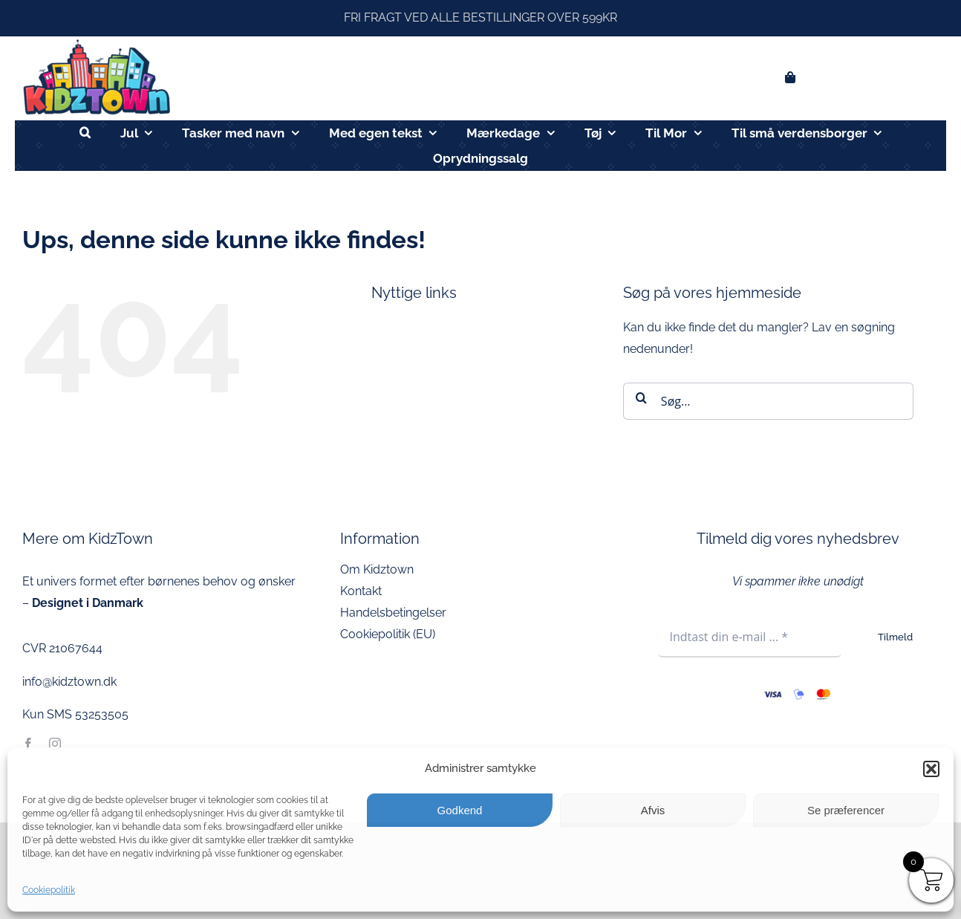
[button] (931, 768)
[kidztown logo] (96, 42)
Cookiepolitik (48, 890)
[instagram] (55, 744)
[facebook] (28, 744)
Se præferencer (846, 810)
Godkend (460, 810)
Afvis (653, 810)
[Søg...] (768, 401)
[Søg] (641, 397)
